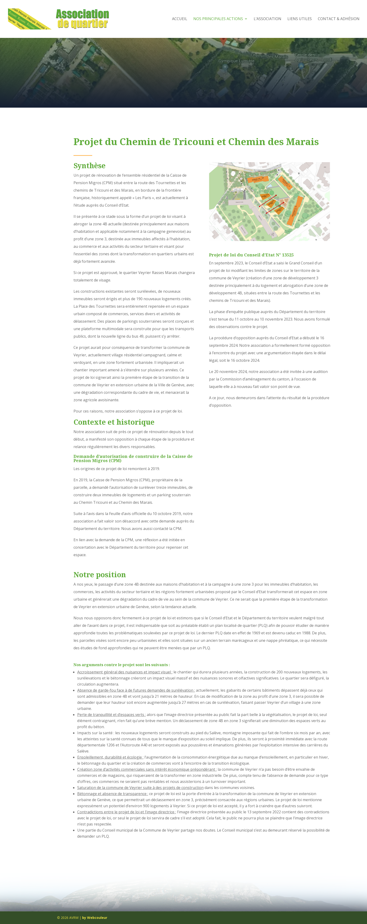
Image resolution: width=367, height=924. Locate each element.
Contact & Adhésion (339, 20)
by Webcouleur (94, 917)
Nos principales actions (218, 20)
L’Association (267, 20)
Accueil (179, 20)
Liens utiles (299, 20)
